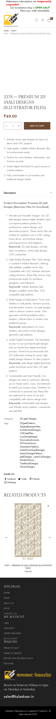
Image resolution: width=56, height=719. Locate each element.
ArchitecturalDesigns (30, 430)
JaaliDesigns (26, 456)
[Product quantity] (13, 126)
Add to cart (37, 125)
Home (6, 31)
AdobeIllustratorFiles (30, 426)
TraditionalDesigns (29, 463)
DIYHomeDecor (28, 443)
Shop (13, 31)
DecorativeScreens (29, 440)
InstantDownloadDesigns (32, 450)
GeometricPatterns (29, 446)
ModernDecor (27, 460)
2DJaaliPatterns (27, 423)
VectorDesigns (27, 466)
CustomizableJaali (28, 436)
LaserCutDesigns (42, 456)
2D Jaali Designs (28, 418)
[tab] (28, 193)
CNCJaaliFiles (26, 433)
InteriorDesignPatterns (31, 453)
